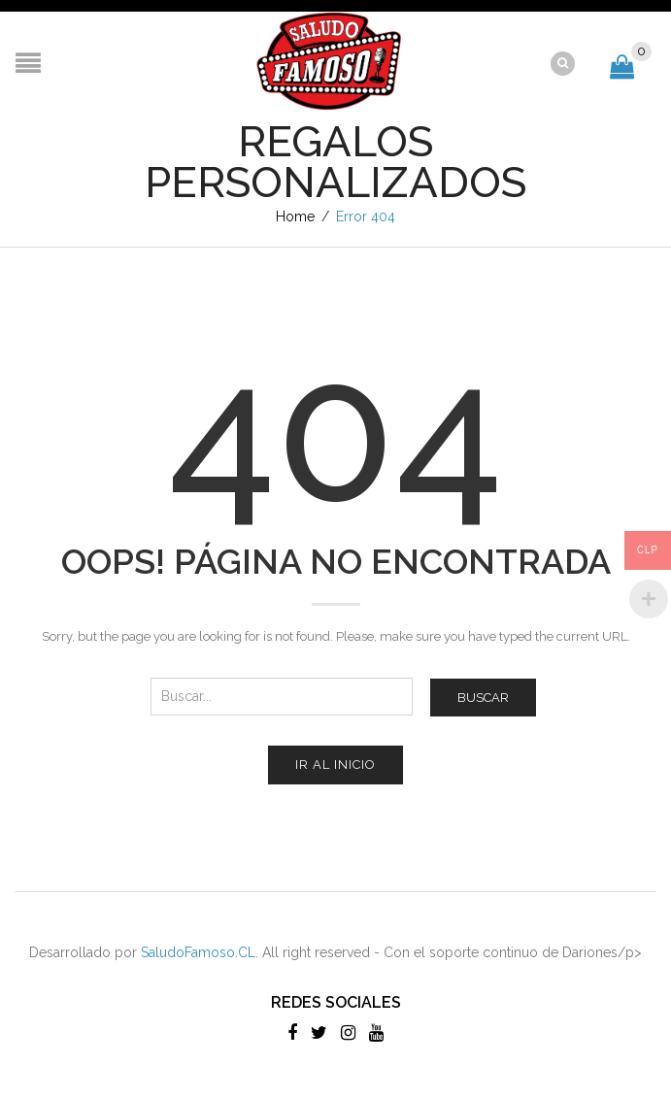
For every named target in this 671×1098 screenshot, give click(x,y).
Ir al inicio (335, 764)
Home (295, 216)
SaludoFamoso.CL (198, 952)
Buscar (483, 697)
